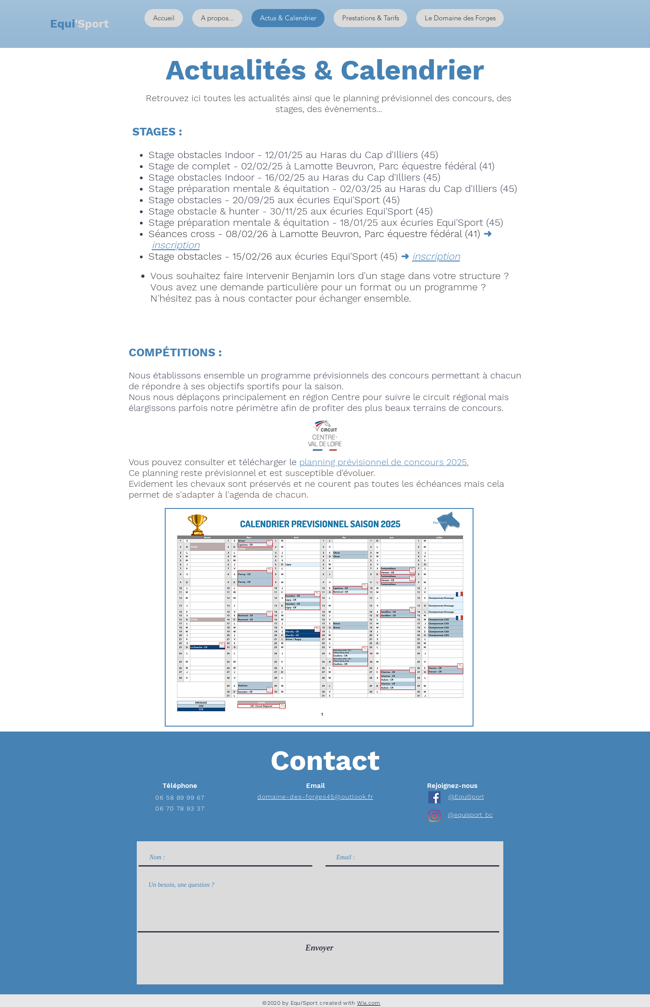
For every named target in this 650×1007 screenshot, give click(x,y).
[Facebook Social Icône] (434, 797)
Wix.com (369, 1003)
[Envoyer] (319, 948)
